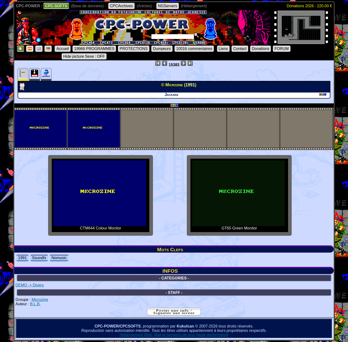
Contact (239, 49)
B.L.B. (35, 304)
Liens (223, 49)
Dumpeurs (162, 49)
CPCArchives (121, 6)
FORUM (282, 49)
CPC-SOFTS (56, 6)
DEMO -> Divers (29, 285)
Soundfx (39, 258)
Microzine (40, 300)
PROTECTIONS (134, 49)
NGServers (167, 6)
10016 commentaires (194, 49)
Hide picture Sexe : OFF (84, 56)
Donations (260, 49)
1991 (22, 258)
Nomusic (58, 258)
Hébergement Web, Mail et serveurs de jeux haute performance (174, 335)
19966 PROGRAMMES (94, 49)
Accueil (62, 49)
